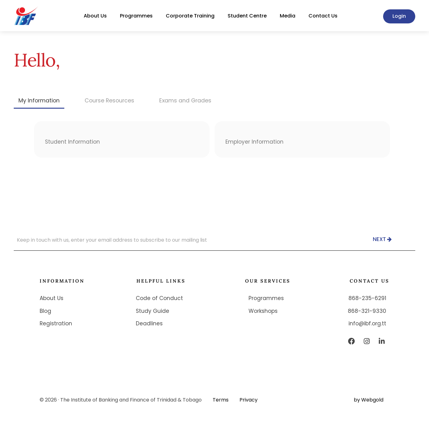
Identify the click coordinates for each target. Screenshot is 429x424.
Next (382, 239)
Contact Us (323, 15)
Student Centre (247, 15)
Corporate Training (190, 15)
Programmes (136, 15)
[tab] (39, 100)
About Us (95, 15)
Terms (221, 400)
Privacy (248, 400)
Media (287, 15)
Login (399, 16)
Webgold (372, 400)
